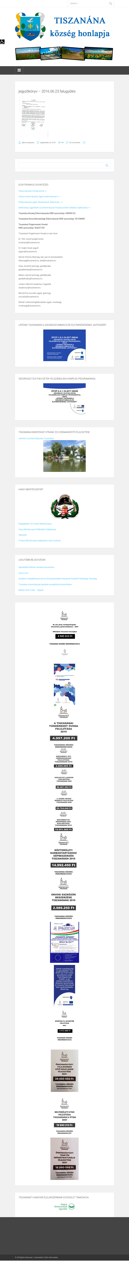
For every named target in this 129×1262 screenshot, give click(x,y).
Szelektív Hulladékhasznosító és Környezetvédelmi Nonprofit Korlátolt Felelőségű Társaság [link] (58, 579)
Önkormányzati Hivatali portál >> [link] (33, 191)
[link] (2, 41)
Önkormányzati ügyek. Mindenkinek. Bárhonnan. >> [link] (41, 202)
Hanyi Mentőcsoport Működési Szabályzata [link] (37, 529)
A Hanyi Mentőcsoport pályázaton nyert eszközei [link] (40, 540)
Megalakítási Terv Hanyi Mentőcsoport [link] (35, 524)
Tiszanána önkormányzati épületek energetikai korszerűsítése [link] (45, 584)
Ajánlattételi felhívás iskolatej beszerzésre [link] (36, 567)
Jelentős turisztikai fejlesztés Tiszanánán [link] (36, 438)
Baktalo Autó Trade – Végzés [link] (31, 590)
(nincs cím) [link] (23, 573)
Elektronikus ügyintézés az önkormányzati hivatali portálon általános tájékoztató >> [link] (54, 208)
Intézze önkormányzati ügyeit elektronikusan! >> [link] (39, 196)
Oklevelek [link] (23, 535)
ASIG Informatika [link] (51, 1257)
